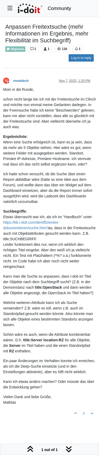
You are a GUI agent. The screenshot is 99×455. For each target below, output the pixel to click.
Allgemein (15, 49)
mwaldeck (21, 81)
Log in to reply (81, 58)
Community (59, 8)
